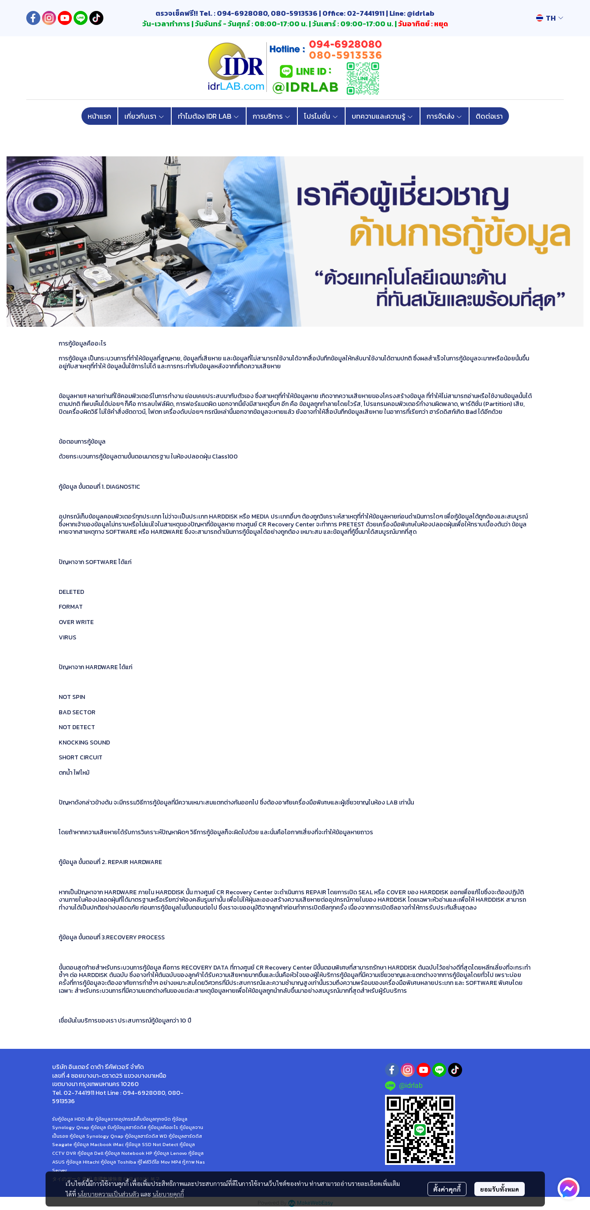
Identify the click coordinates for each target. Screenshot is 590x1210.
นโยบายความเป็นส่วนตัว (108, 1194)
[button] (550, 18)
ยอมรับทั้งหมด (499, 1189)
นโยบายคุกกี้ (168, 1194)
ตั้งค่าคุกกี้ (447, 1189)
